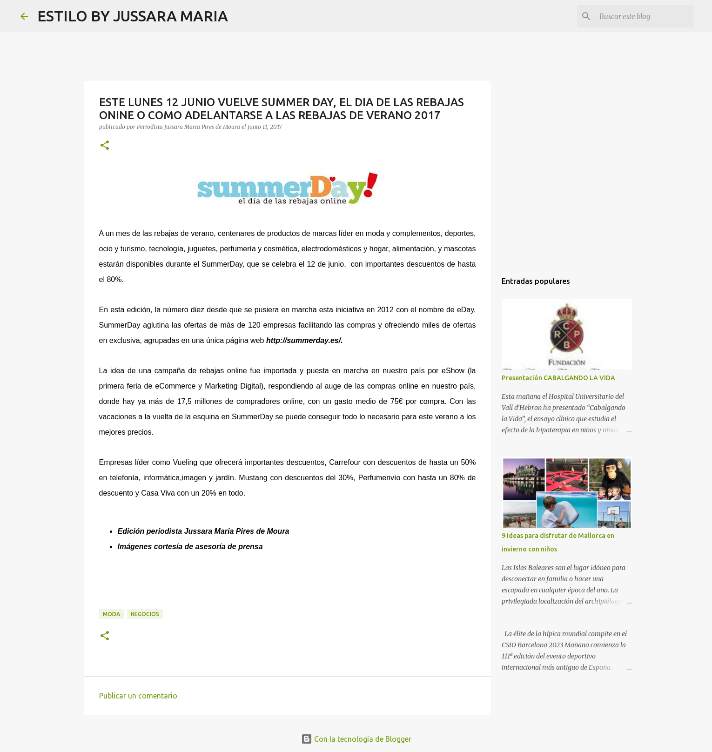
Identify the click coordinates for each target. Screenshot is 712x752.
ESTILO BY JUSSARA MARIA (132, 15)
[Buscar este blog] (644, 16)
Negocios (145, 614)
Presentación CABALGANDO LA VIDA (558, 378)
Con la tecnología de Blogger (356, 739)
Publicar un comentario (138, 696)
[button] (104, 146)
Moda (111, 614)
